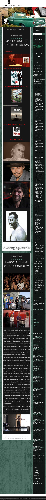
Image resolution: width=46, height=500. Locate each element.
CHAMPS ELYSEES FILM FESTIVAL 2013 (39, 105)
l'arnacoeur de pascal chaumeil (17, 251)
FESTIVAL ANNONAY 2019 (39, 142)
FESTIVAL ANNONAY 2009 (39, 113)
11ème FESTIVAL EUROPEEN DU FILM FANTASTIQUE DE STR (39, 91)
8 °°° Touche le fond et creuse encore (39, 80)
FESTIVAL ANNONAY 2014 (39, 127)
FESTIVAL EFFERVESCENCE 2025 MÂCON (39, 216)
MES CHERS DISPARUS (39, 283)
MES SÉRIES (36, 291)
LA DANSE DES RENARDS (38, 361)
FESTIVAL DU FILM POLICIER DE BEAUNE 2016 (39, 185)
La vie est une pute (37, 289)
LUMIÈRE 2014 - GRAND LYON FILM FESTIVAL (39, 260)
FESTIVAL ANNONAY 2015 (39, 130)
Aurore (34, 427)
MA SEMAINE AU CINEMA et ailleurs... (16, 45)
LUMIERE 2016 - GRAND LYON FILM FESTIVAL (39, 251)
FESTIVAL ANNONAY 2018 (39, 139)
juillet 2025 (36, 481)
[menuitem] (5, 6)
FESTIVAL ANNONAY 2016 (39, 133)
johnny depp (18, 252)
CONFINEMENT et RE (38, 82)
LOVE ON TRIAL (36, 355)
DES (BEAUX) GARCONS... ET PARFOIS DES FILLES (39, 276)
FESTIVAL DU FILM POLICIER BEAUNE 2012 (39, 166)
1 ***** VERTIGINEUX (38, 67)
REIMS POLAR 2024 (38, 262)
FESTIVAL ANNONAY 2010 (39, 116)
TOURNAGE (37, 287)
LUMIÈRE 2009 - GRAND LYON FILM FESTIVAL (39, 254)
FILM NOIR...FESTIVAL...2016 (39, 245)
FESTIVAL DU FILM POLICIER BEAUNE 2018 (39, 171)
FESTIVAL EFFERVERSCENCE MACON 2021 (38, 200)
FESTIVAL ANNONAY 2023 (39, 150)
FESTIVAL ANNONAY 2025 (39, 156)
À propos (19, 5)
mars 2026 (36, 469)
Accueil (5, 5)
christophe (8, 251)
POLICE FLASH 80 (36, 376)
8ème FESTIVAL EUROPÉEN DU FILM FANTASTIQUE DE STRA (38, 96)
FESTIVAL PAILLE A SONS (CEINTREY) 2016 (39, 238)
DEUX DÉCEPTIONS (37, 366)
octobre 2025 (36, 477)
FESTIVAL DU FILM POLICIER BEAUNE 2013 (39, 168)
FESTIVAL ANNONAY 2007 (39, 107)
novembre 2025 (36, 475)
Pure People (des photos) (37, 302)
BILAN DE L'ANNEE (13, 249)
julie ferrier (16, 446)
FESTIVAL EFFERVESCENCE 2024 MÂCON (39, 212)
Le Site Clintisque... (36, 300)
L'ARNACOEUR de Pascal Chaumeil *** (16, 269)
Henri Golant (35, 324)
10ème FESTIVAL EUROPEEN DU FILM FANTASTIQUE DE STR (39, 87)
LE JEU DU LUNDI (38, 279)
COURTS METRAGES (38, 83)
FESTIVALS (36, 85)
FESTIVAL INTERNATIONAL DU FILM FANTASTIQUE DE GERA (39, 228)
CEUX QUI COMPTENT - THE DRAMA (38, 344)
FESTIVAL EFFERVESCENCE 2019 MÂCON (39, 208)
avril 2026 (35, 468)
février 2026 (36, 471)
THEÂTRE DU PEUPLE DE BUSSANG (38, 293)
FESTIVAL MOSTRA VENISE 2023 (38, 235)
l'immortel (14, 253)
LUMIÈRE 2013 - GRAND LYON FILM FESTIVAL (39, 257)
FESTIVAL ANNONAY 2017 (39, 136)
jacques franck (10, 446)
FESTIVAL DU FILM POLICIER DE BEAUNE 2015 (39, 181)
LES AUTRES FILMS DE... (39, 281)
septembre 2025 (37, 478)
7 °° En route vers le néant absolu (38, 78)
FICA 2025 (37, 243)
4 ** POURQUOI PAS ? (38, 71)
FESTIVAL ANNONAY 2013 (39, 125)
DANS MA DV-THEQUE (39, 273)
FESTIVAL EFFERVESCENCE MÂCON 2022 (38, 224)
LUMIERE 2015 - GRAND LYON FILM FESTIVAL (39, 248)
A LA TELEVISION (38, 265)
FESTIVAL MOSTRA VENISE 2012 (38, 232)
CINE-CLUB (37, 269)
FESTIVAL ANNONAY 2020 (39, 144)
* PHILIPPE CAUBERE (37, 66)
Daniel (34, 454)
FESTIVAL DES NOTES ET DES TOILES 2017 (39, 159)
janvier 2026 (36, 472)
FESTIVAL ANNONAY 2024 (39, 153)
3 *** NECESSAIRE (37, 70)
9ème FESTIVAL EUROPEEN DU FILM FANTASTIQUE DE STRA (38, 101)
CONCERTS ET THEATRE (37, 271)
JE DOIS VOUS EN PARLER (38, 264)
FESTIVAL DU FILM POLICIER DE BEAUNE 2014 (39, 177)
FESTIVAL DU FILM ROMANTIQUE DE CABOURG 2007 (38, 193)
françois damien (22, 446)
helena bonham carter (25, 252)
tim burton (13, 252)
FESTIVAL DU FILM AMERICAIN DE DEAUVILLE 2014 (38, 162)
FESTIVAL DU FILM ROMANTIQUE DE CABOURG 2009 (38, 196)
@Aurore (34, 400)
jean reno (19, 253)
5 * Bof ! (35, 73)
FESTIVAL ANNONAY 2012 (39, 122)
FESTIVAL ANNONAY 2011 (39, 119)
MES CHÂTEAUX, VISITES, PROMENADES (39, 285)
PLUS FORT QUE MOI (37, 338)
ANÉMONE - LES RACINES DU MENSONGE (38, 350)
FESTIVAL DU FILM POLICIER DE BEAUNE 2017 (39, 189)
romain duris (26, 251)
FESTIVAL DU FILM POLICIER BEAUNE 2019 (39, 174)
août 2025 (35, 480)
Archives (12, 5)
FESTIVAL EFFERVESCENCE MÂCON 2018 (38, 220)
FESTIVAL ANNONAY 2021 (39, 147)
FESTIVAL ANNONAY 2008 (39, 110)
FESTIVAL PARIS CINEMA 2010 (38, 241)
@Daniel (34, 407)
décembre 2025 (36, 474)
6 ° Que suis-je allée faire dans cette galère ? (38, 75)
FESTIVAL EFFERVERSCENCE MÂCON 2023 (38, 204)
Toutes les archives (37, 484)
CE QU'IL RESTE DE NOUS (38, 388)
